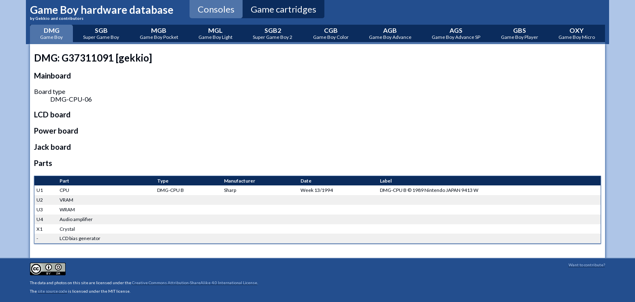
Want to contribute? (587, 264)
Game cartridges (283, 9)
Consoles (216, 9)
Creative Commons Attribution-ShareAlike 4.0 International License (194, 282)
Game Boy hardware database (101, 12)
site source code (52, 291)
